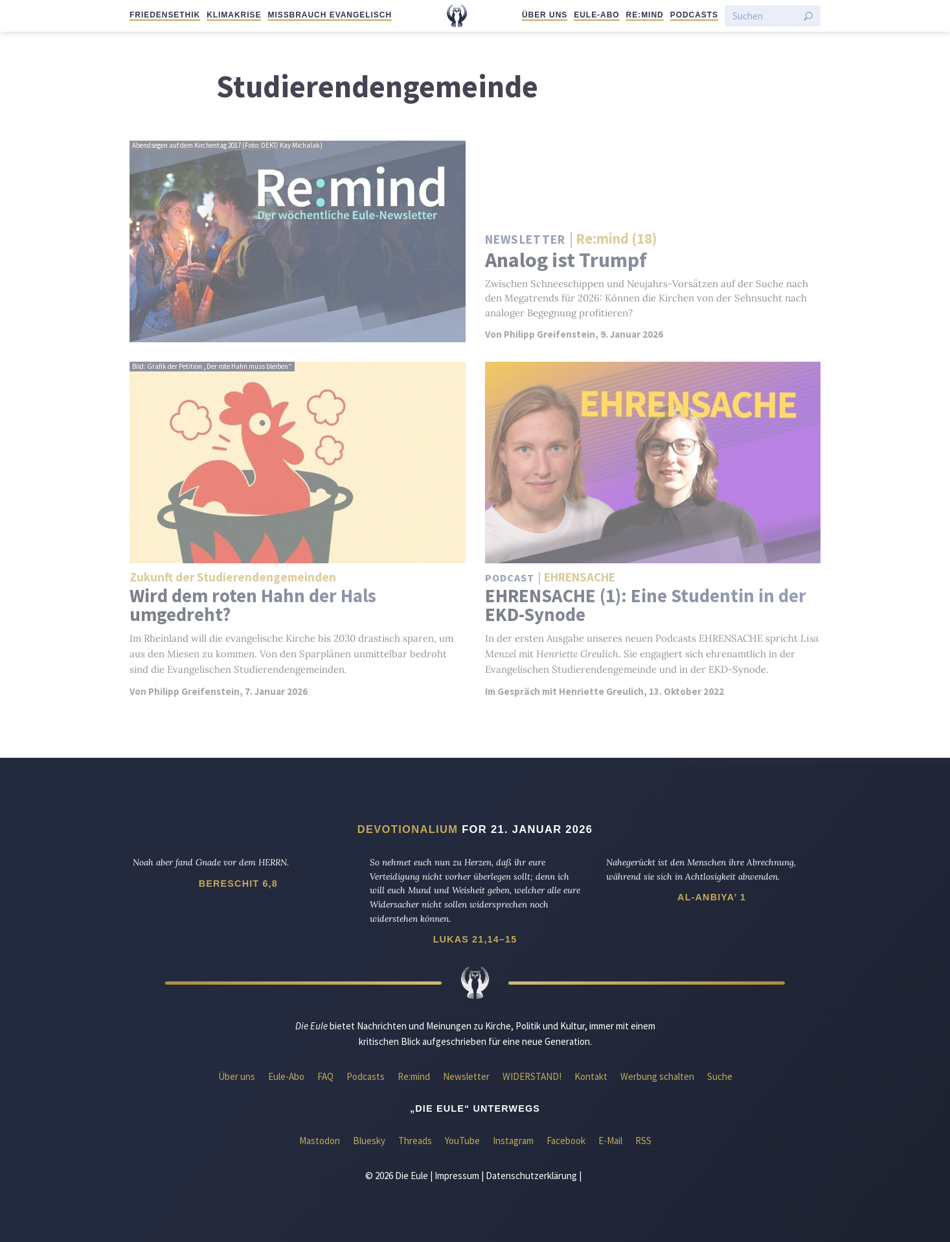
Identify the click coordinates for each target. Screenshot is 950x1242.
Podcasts (694, 14)
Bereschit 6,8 (238, 883)
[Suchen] (764, 15)
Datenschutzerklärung (531, 1175)
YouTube (462, 1140)
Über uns (544, 14)
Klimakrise (234, 14)
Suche (719, 1076)
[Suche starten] (808, 16)
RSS (643, 1140)
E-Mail (610, 1140)
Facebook (566, 1140)
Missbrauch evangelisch (329, 14)
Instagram (513, 1140)
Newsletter (466, 1076)
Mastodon (319, 1140)
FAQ (325, 1076)
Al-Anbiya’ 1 (711, 897)
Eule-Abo (596, 14)
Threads (415, 1140)
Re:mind (645, 14)
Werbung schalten (657, 1076)
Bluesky (369, 1140)
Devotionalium (407, 829)
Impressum (457, 1175)
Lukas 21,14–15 (475, 939)
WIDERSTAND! (532, 1076)
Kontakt (590, 1076)
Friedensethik (165, 14)
